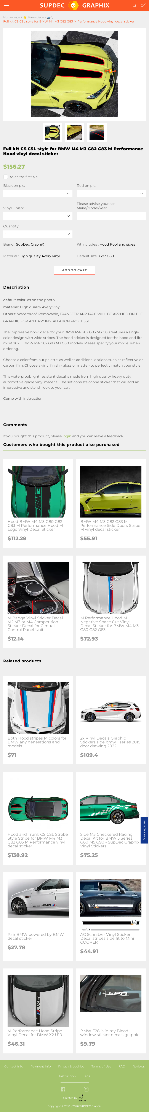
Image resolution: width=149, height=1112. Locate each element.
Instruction (67, 1076)
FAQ (122, 1066)
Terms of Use (101, 1066)
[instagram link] (86, 1089)
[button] (52, 132)
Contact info (13, 1066)
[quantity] (37, 234)
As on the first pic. (20, 176)
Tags (86, 1076)
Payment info (40, 1066)
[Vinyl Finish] (37, 216)
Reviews (139, 1066)
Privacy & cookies (71, 1066)
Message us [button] (144, 830)
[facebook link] (63, 1089)
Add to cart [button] (74, 270)
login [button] (67, 436)
